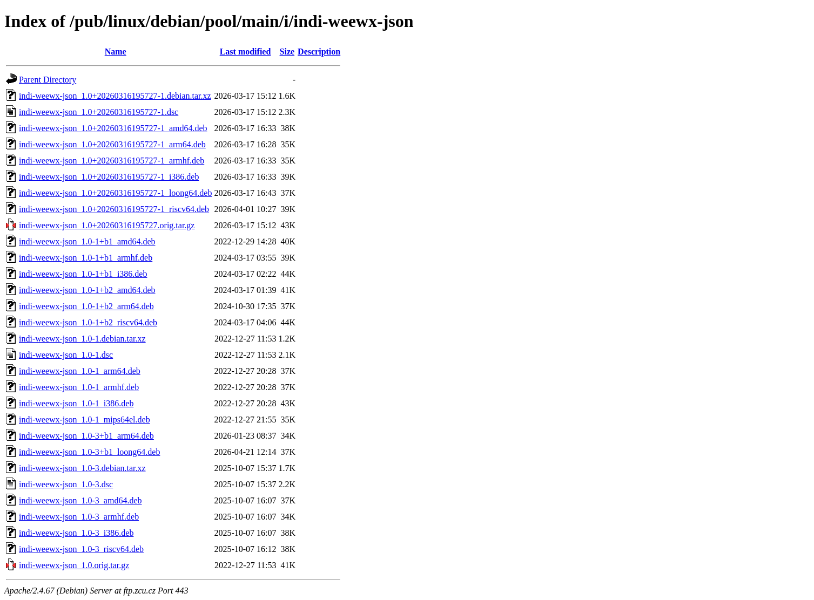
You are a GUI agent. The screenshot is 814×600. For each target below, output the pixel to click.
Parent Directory (47, 79)
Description (319, 51)
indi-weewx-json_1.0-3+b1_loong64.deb (89, 451)
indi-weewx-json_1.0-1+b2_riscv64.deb (88, 322)
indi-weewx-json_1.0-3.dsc (66, 484)
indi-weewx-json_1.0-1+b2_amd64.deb (87, 290)
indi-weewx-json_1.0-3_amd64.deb (80, 500)
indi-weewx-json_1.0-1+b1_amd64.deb (87, 241)
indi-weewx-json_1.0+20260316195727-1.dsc (98, 112)
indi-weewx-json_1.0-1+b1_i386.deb (83, 273)
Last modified (245, 51)
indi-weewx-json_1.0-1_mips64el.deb (84, 419)
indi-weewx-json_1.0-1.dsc (66, 354)
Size (287, 51)
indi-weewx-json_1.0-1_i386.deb (76, 403)
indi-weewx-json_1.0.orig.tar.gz (74, 565)
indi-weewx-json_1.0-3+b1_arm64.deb (86, 435)
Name (115, 51)
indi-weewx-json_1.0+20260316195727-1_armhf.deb (111, 160)
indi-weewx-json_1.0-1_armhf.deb (79, 387)
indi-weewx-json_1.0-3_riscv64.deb (81, 549)
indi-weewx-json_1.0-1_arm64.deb (79, 371)
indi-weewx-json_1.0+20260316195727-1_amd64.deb (113, 128)
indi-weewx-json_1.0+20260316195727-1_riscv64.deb (114, 209)
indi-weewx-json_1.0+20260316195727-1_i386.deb (109, 176)
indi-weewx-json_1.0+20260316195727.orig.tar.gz (106, 225)
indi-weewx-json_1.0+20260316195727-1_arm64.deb (112, 144)
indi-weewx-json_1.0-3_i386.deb (76, 532)
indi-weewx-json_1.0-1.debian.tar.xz (82, 338)
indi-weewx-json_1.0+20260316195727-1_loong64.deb (115, 192)
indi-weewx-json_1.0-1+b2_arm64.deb (86, 306)
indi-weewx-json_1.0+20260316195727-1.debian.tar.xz (115, 95)
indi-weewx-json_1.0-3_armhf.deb (79, 516)
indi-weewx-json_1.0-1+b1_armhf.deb (85, 257)
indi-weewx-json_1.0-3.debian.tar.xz (82, 468)
